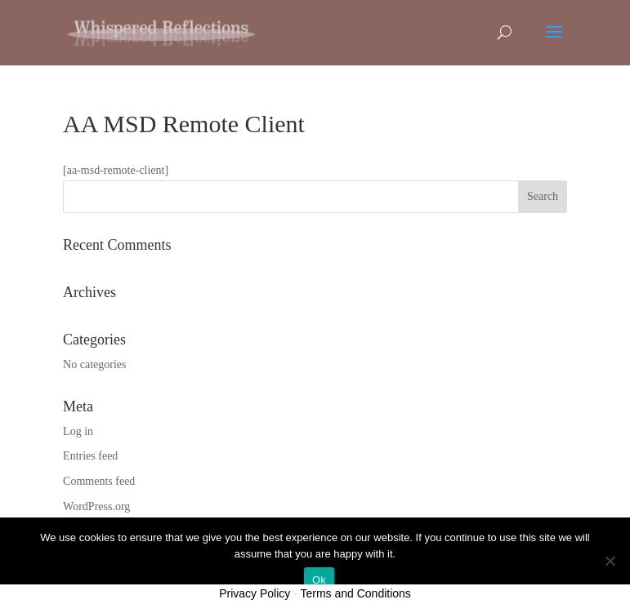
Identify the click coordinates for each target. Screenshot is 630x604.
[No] (609, 561)
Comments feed (99, 481)
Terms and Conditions (355, 593)
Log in (78, 431)
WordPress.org (96, 506)
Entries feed (90, 456)
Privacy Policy (254, 593)
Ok (319, 580)
